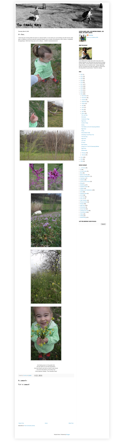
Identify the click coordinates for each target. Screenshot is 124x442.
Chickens (82, 179)
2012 (81, 94)
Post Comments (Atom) (29, 425)
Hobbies (82, 188)
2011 (81, 157)
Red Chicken (84, 144)
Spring (82, 125)
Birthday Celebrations (85, 176)
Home (46, 423)
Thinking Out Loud (84, 210)
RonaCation (82, 207)
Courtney (91, 35)
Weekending (84, 150)
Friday (82, 130)
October (83, 99)
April (83, 111)
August (83, 103)
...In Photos (82, 167)
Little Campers (83, 200)
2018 (81, 82)
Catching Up (83, 178)
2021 (81, 76)
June (83, 107)
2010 (81, 159)
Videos (81, 214)
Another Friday (84, 122)
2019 (81, 80)
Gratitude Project (84, 186)
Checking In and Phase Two (87, 134)
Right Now (83, 121)
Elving (81, 183)
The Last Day (84, 115)
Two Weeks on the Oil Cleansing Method (90, 126)
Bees (81, 173)
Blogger (68, 434)
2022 (81, 74)
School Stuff (83, 209)
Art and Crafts (83, 171)
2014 (81, 90)
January (83, 154)
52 (80, 169)
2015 (81, 88)
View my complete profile (92, 37)
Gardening (82, 185)
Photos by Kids (83, 202)
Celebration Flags (85, 119)
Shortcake (83, 117)
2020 (81, 78)
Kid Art (81, 195)
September (84, 101)
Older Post (71, 423)
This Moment (83, 212)
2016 (81, 86)
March (83, 113)
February (84, 152)
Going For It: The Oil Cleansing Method (90, 146)
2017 (81, 84)
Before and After (83, 174)
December (84, 95)
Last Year (83, 140)
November (84, 97)
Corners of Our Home (85, 181)
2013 (81, 92)
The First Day (84, 136)
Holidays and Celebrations (86, 190)
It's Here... (83, 142)
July (83, 105)
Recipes (82, 203)
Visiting (81, 215)
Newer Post (21, 423)
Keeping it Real (83, 193)
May (83, 109)
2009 (81, 161)
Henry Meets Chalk (85, 132)
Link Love (82, 198)
